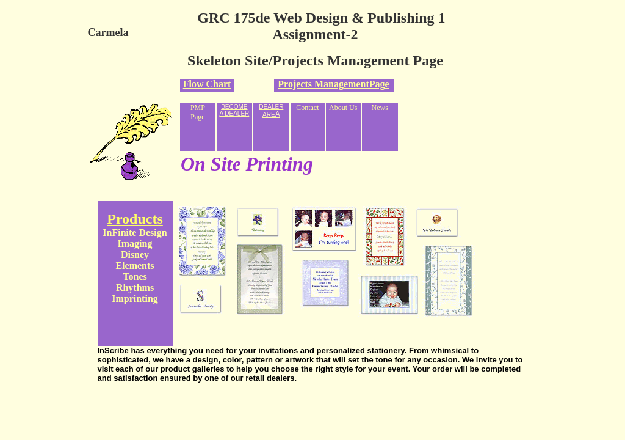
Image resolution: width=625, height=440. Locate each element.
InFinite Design (135, 232)
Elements (134, 265)
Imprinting (135, 298)
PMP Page (197, 112)
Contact (307, 107)
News (380, 107)
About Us (343, 107)
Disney (135, 254)
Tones (134, 276)
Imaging (135, 243)
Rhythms (135, 287)
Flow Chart (207, 84)
